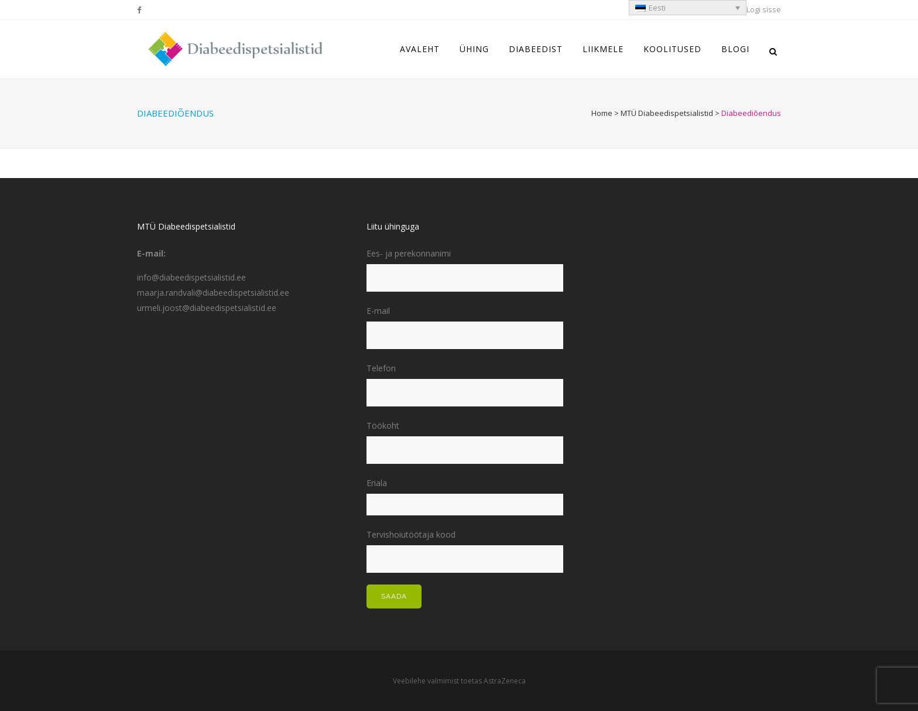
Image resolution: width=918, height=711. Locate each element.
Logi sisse (763, 9)
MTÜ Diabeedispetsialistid (667, 113)
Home (601, 113)
